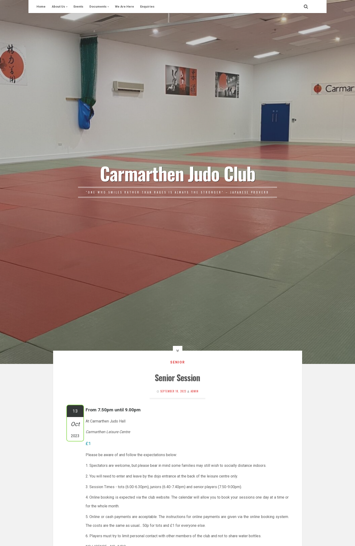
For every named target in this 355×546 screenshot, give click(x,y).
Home (41, 6)
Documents (97, 6)
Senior (177, 362)
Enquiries (147, 6)
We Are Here (124, 6)
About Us (58, 6)
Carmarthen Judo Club (177, 173)
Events (78, 6)
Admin (194, 391)
